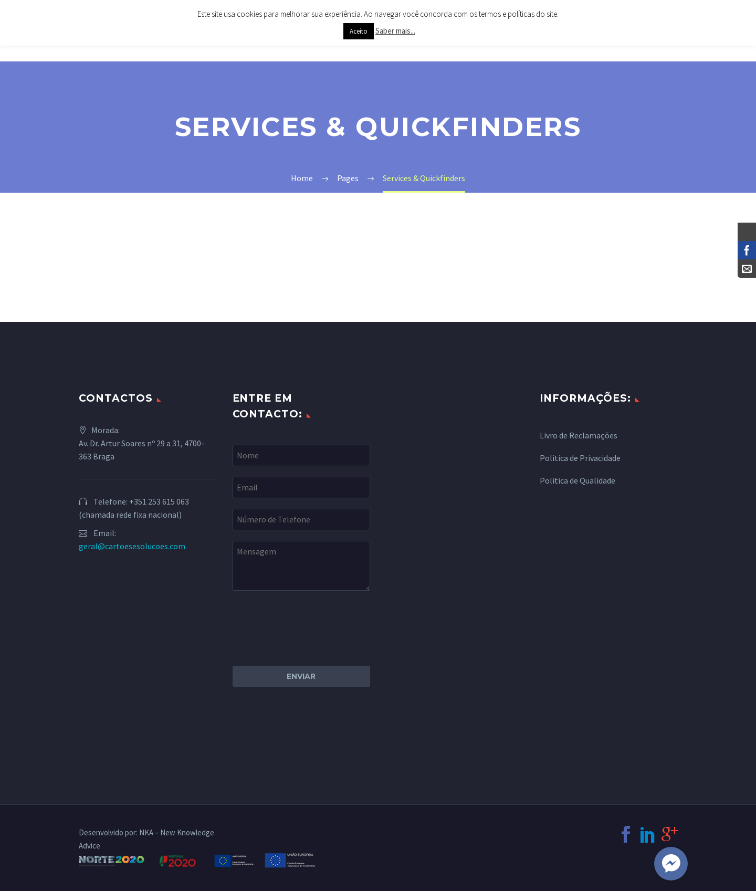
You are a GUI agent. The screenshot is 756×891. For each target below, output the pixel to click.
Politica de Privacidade (580, 458)
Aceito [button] (359, 31)
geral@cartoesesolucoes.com (132, 546)
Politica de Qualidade (577, 480)
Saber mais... (395, 31)
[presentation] (312, 621)
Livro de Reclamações (578, 435)
